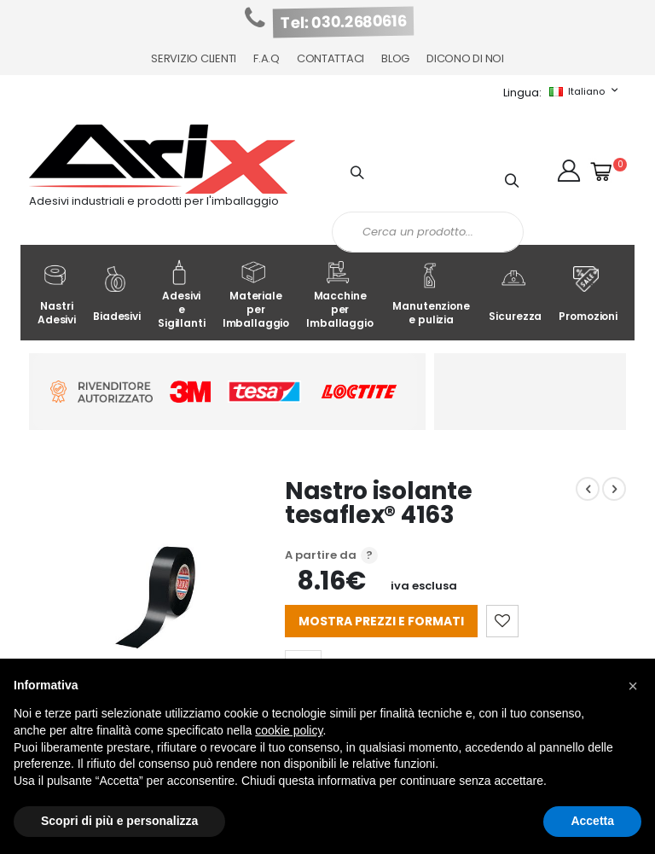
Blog (395, 58)
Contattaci (330, 58)
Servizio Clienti (193, 58)
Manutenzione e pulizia (430, 295)
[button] (569, 171)
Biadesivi (117, 294)
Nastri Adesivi (57, 295)
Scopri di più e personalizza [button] (119, 821)
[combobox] (428, 232)
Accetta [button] (592, 821)
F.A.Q (266, 58)
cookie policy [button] (288, 730)
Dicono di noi (465, 58)
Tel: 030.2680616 (344, 22)
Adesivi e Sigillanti (182, 294)
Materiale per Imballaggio (256, 294)
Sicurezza (515, 294)
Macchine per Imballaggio (340, 294)
